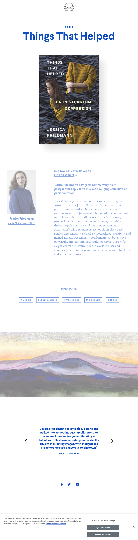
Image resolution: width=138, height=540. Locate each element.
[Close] (134, 528)
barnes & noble (47, 300)
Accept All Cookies (103, 535)
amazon (26, 300)
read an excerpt (64, 175)
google (112, 300)
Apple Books (71, 300)
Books (69, 27)
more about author (21, 223)
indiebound (93, 300)
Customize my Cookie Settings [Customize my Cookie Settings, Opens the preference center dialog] (103, 521)
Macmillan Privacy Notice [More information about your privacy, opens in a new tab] (56, 524)
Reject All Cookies (103, 528)
